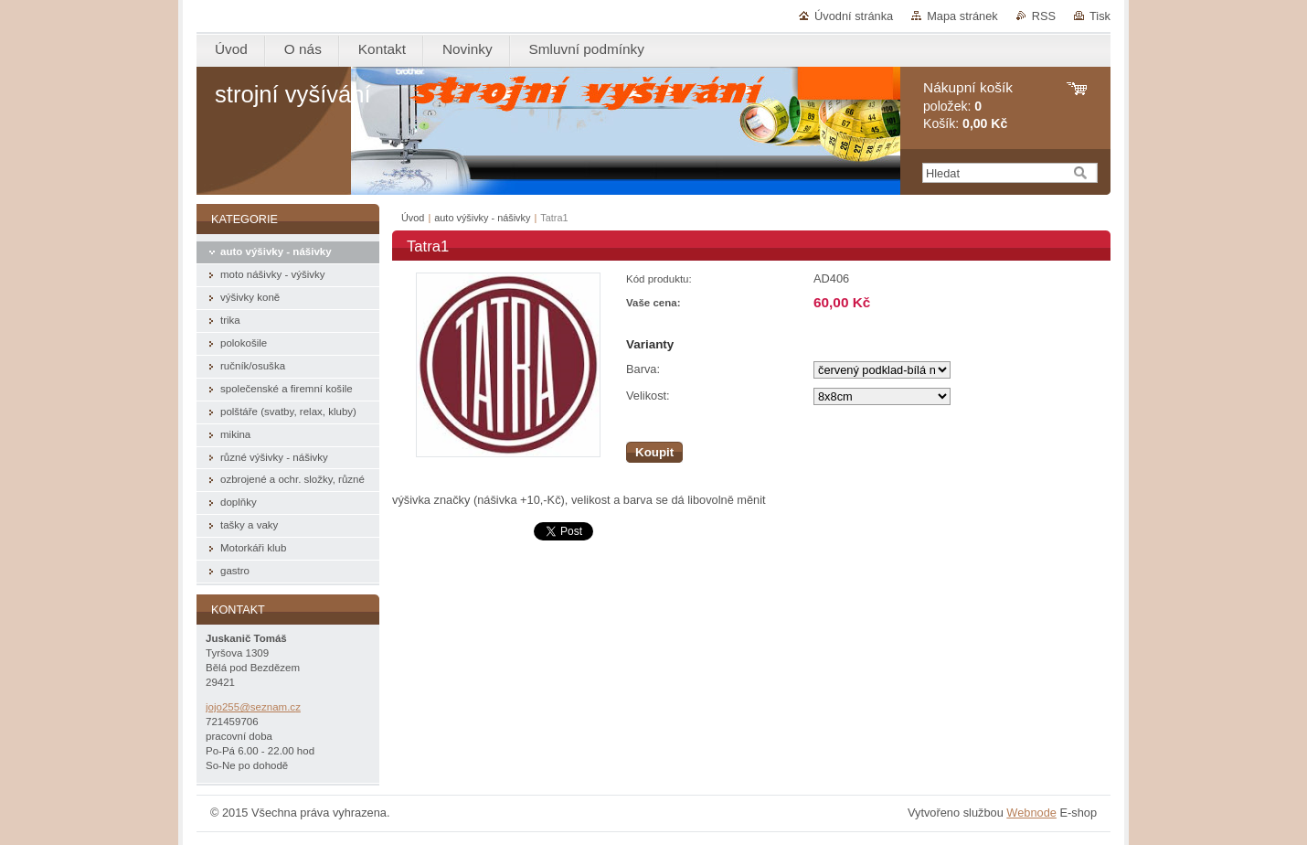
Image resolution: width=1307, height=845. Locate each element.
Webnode (1031, 812)
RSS (1044, 16)
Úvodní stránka (853, 16)
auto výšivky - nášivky (482, 217)
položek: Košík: (968, 105)
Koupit (654, 452)
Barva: (643, 369)
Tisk (1099, 16)
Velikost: (648, 395)
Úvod (412, 217)
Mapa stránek (962, 16)
